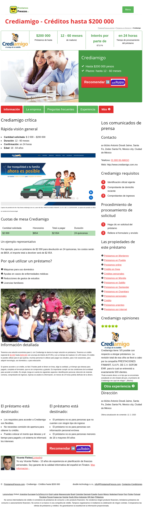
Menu (128, 9)
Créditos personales (114, 274)
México (106, 494)
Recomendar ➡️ (104, 82)
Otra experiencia (119, 386)
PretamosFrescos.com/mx (106, 28)
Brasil (73, 494)
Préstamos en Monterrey (123, 28)
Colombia (79, 494)
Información (12, 109)
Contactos (126, 484)
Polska (130, 494)
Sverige (65, 497)
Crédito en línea (112, 269)
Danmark (87, 494)
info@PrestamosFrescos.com (108, 484)
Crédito (107, 300)
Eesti (51, 494)
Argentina (23, 494)
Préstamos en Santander (116, 287)
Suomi (100, 494)
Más (106, 109)
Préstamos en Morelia (115, 278)
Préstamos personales (115, 296)
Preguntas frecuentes (60, 109)
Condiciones (136, 484)
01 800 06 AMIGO (120, 160)
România (42, 497)
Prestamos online (113, 265)
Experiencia (88, 109)
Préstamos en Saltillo (114, 282)
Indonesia (83, 497)
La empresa (33, 109)
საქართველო (42, 494)
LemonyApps (8, 494)
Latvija (55, 494)
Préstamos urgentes (114, 305)
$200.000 (23, 355)
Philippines (99, 497)
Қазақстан (57, 497)
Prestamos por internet (115, 309)
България (32, 494)
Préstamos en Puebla (115, 260)
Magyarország (64, 494)
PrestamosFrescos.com (14, 484)
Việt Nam (91, 497)
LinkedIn (37, 458)
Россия (50, 497)
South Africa (74, 497)
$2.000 (12, 355)
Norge (120, 494)
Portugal (137, 494)
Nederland (114, 494)
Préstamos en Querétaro (116, 291)
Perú (125, 494)
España (94, 494)
